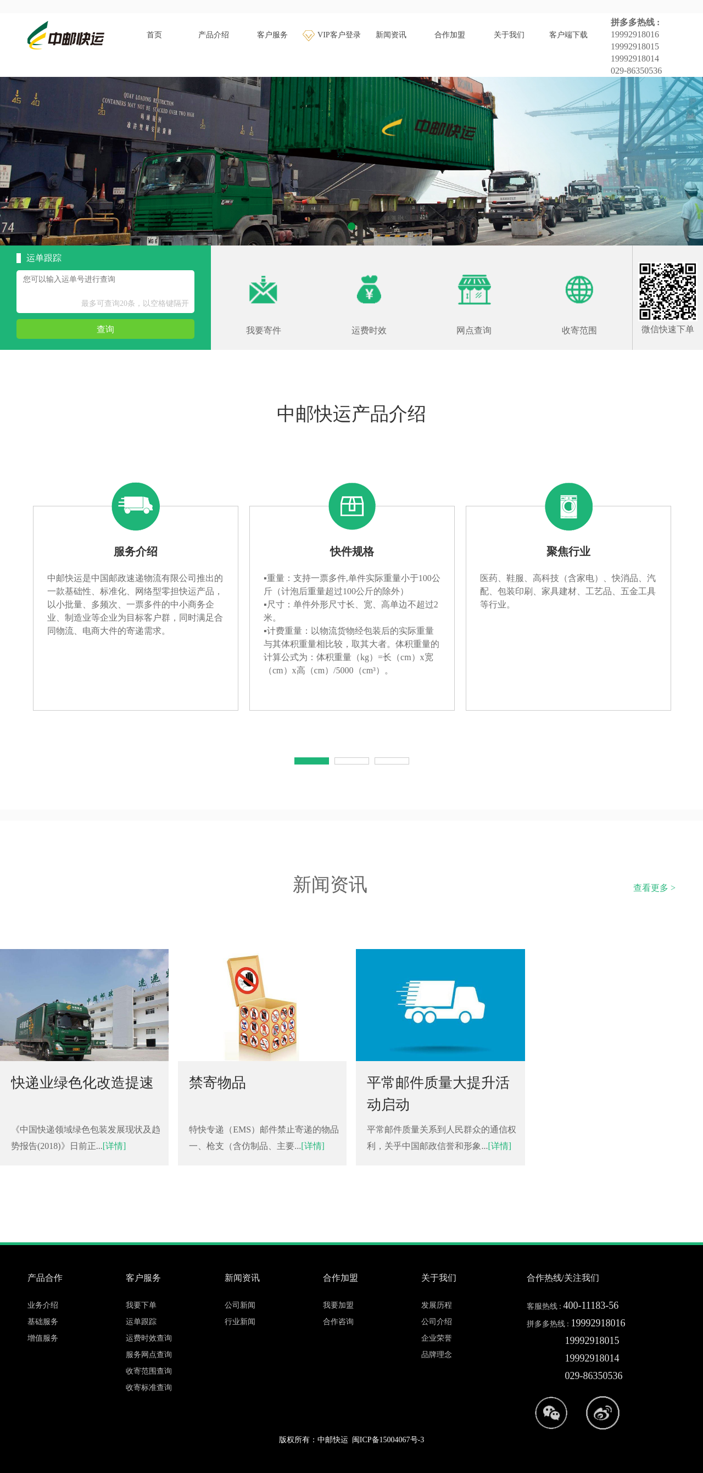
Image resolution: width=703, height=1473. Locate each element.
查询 (105, 329)
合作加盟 (449, 35)
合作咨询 (338, 1322)
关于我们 (509, 35)
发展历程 (436, 1305)
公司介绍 (436, 1322)
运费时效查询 (149, 1338)
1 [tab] (351, 226)
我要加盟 (338, 1305)
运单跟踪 (141, 1322)
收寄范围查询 (149, 1371)
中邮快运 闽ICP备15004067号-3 (370, 1440)
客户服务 (272, 35)
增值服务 (42, 1338)
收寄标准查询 (149, 1387)
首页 (154, 35)
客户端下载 (568, 35)
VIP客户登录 (332, 35)
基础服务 (42, 1322)
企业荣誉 (436, 1338)
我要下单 (141, 1305)
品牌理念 (436, 1355)
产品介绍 (213, 35)
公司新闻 (240, 1305)
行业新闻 (240, 1322)
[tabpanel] (351, 161)
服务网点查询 (149, 1355)
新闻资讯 (391, 35)
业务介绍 (42, 1305)
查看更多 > (654, 887)
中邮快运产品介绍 (351, 414)
